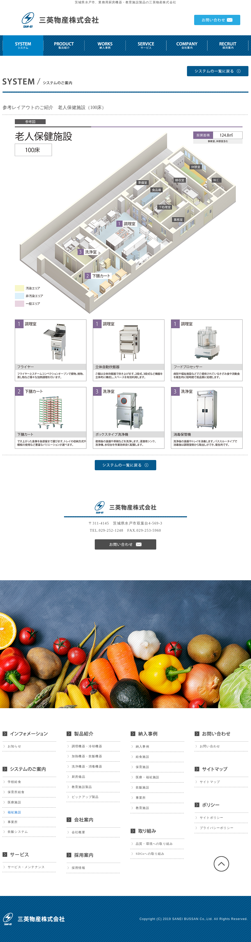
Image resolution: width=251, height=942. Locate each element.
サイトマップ (210, 782)
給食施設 (142, 757)
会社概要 (78, 832)
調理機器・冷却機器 (87, 746)
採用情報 (78, 868)
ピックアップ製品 (85, 797)
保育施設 (142, 767)
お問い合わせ (210, 746)
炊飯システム (18, 832)
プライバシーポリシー (217, 828)
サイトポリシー (211, 817)
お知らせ (14, 746)
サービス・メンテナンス (26, 867)
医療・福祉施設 (147, 777)
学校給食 (14, 782)
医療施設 (14, 802)
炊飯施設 (142, 787)
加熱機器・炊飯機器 (87, 756)
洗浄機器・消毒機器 (87, 766)
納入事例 (142, 746)
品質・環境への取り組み (154, 844)
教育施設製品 (82, 787)
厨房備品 (78, 777)
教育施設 (142, 808)
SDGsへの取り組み (150, 854)
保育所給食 (16, 792)
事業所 (13, 822)
